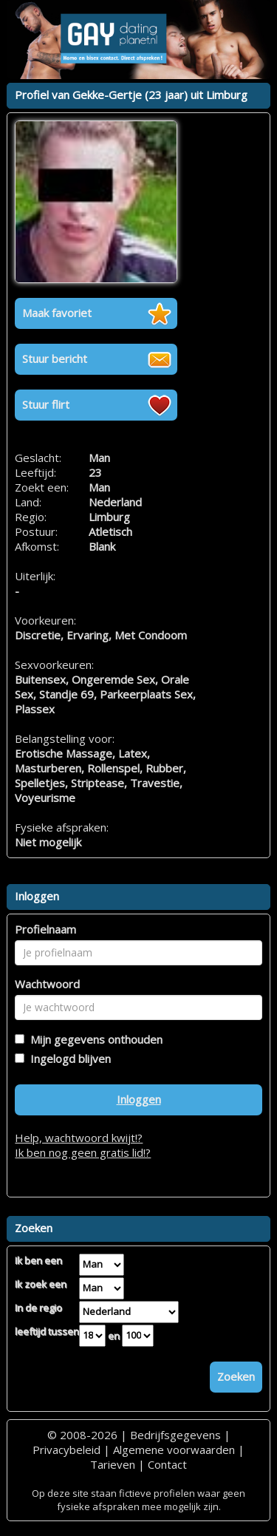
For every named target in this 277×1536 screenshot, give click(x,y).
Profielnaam (45, 929)
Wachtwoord (47, 983)
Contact (167, 1464)
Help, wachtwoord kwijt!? (79, 1137)
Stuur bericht (54, 358)
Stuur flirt (45, 404)
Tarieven (112, 1464)
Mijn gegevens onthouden (93, 1039)
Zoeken (236, 1376)
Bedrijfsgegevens (175, 1434)
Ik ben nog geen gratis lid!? (83, 1152)
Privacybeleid (66, 1449)
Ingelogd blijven (67, 1058)
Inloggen (139, 1099)
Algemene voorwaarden (174, 1449)
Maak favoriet (57, 312)
